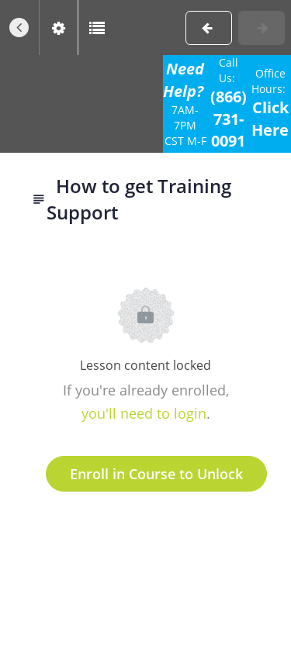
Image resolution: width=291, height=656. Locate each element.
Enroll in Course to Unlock (156, 473)
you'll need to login (143, 413)
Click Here (270, 118)
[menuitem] (58, 27)
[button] (19, 27)
